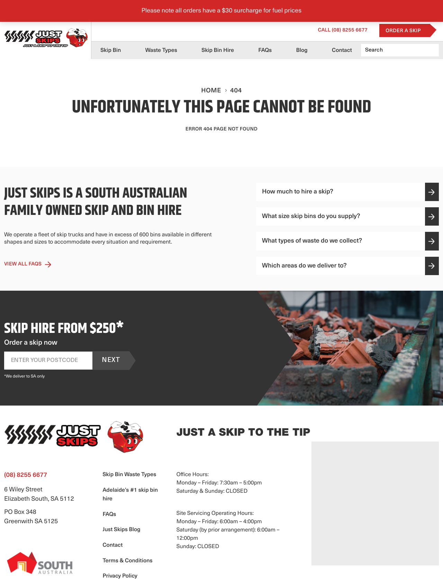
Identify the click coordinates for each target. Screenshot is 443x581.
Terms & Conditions (127, 561)
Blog (302, 50)
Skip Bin (110, 50)
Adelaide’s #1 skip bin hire (130, 495)
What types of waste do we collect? (348, 241)
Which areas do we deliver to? (348, 266)
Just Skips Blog (121, 530)
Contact (342, 50)
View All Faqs (27, 264)
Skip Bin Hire (217, 50)
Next (111, 360)
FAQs (265, 50)
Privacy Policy (119, 576)
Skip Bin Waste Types (129, 475)
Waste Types (161, 50)
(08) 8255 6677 (343, 30)
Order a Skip (403, 31)
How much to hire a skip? (348, 192)
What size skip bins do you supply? (348, 216)
